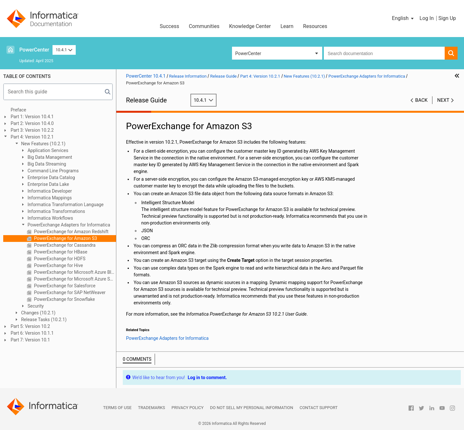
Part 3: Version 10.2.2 (32, 130)
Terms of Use (117, 407)
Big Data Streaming (46, 164)
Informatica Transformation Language (65, 204)
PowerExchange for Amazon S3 (65, 238)
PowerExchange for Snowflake (64, 299)
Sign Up (447, 18)
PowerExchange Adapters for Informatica (68, 224)
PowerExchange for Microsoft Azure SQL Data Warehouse (74, 279)
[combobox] (384, 53)
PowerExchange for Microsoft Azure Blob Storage (74, 272)
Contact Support (319, 407)
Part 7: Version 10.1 (30, 339)
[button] (403, 18)
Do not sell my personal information (251, 407)
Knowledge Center (250, 26)
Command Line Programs (52, 170)
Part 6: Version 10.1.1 (32, 333)
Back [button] (421, 100)
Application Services (47, 150)
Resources (315, 26)
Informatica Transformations (55, 211)
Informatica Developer (49, 191)
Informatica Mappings (49, 197)
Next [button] (443, 100)
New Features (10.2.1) (42, 143)
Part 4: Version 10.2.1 (32, 136)
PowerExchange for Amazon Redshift (71, 231)
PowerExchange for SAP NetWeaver (69, 292)
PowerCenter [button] (248, 53)
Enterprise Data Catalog (50, 177)
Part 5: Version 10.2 (30, 326)
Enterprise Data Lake (47, 184)
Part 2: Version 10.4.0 (32, 123)
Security (35, 306)
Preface (18, 109)
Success (169, 26)
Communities (204, 26)
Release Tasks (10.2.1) (43, 319)
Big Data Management (49, 157)
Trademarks (151, 407)
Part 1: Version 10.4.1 (32, 116)
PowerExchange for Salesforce (64, 285)
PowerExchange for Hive (58, 265)
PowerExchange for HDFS (59, 258)
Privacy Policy (187, 407)
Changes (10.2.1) (37, 312)
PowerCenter (34, 50)
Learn (287, 26)
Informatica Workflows (49, 218)
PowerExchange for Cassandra (64, 245)
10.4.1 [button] (64, 49)
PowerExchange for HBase (60, 251)
